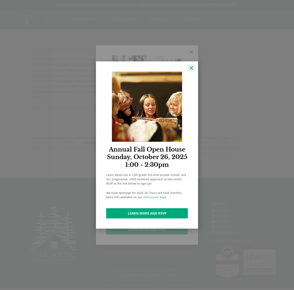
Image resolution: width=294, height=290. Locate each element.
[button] (191, 68)
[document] (147, 145)
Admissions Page (154, 197)
